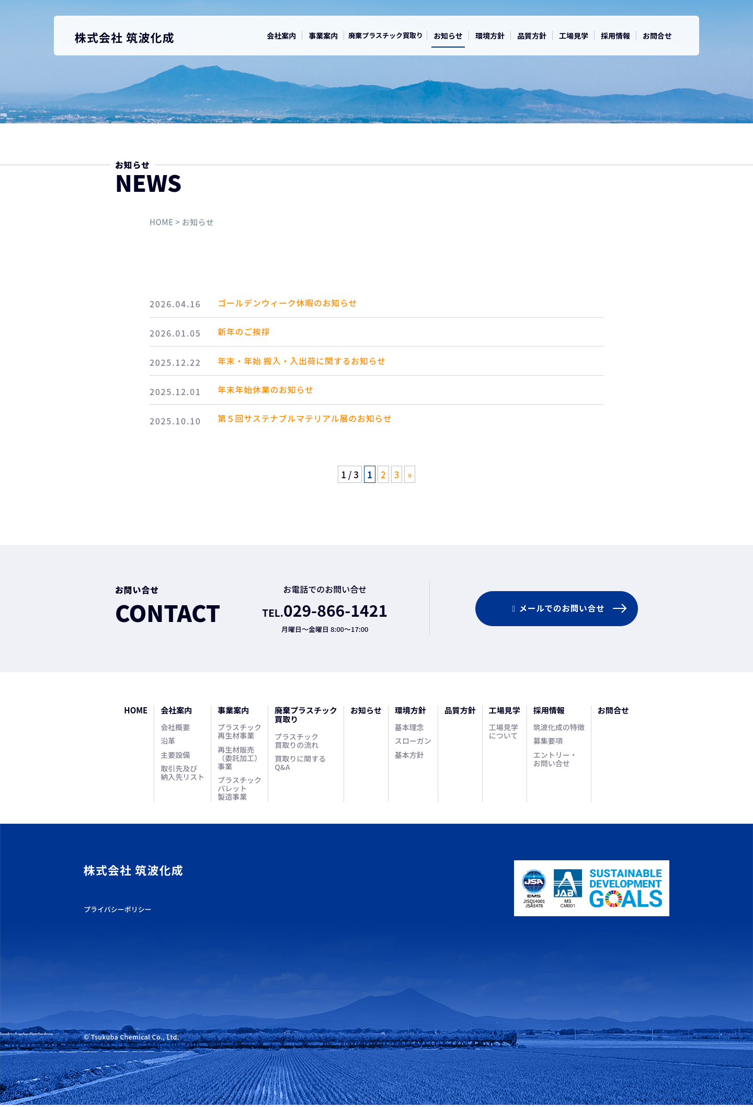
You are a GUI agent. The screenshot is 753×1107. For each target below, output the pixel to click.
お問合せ (657, 35)
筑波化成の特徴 (559, 729)
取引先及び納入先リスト (182, 775)
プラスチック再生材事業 (239, 734)
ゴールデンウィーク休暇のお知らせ (293, 303)
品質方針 (531, 35)
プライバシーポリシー (118, 912)
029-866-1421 (335, 612)
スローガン (413, 743)
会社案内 (281, 35)
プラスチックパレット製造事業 (239, 791)
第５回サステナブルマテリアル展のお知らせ (310, 423)
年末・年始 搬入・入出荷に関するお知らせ (307, 363)
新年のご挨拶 (249, 333)
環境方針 (490, 35)
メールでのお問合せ (555, 610)
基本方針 (409, 757)
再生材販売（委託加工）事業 (239, 760)
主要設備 (175, 757)
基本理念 (409, 729)
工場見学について (503, 734)
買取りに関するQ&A (300, 765)
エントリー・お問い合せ (555, 761)
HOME (161, 221)
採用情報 (615, 35)
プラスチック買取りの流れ (296, 743)
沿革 (168, 743)
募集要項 (548, 743)
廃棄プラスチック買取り (385, 35)
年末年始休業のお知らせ (271, 393)
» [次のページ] (409, 476)
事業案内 (323, 35)
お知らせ (448, 35)
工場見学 (573, 35)
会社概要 (175, 729)
